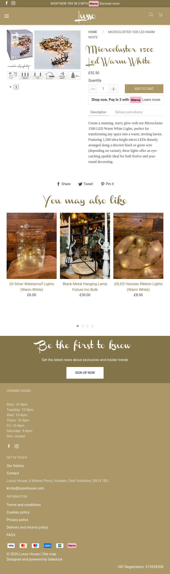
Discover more (110, 3)
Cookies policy (18, 512)
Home (92, 32)
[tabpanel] (44, 54)
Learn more (151, 100)
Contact (13, 473)
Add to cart (144, 88)
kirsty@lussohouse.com (25, 488)
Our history (15, 466)
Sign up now (85, 373)
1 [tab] (16, 87)
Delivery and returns (128, 112)
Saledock (55, 559)
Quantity (94, 80)
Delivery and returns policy (27, 527)
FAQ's (11, 535)
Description (98, 112)
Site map (49, 554)
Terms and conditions (24, 505)
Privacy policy (17, 520)
